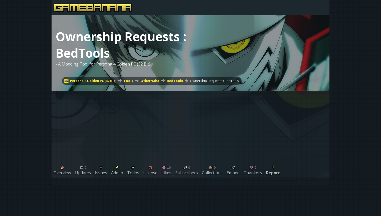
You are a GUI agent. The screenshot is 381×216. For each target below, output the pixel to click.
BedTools (175, 80)
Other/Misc (149, 80)
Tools (128, 80)
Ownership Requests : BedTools (214, 80)
